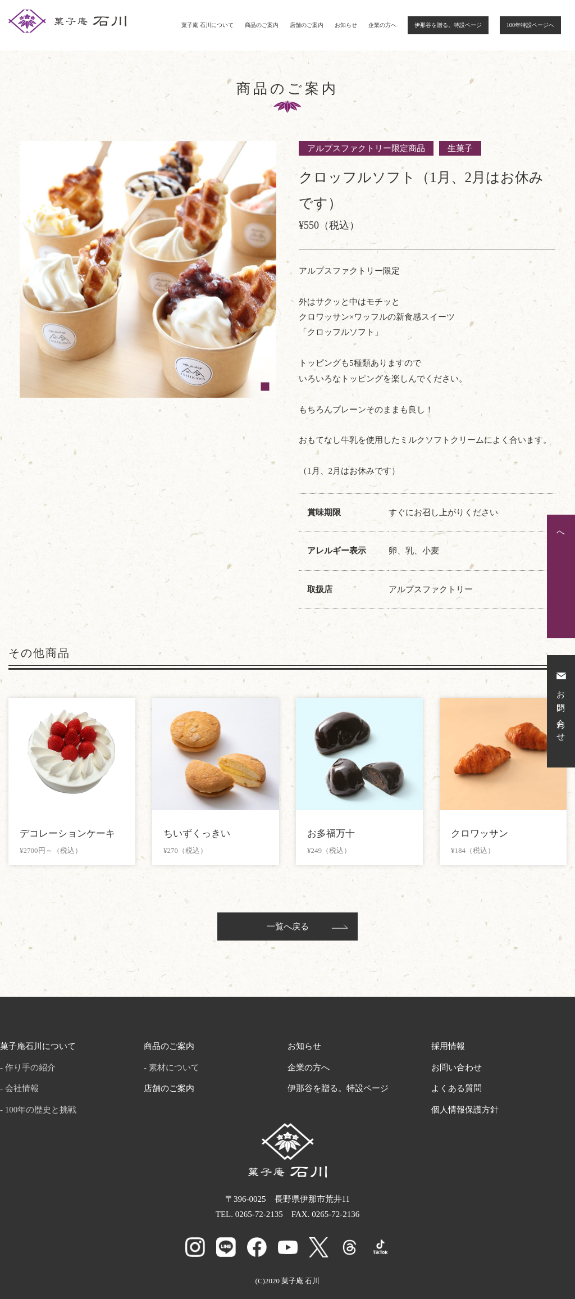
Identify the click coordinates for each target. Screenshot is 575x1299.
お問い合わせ (456, 1067)
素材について (174, 1067)
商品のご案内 (262, 25)
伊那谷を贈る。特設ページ (448, 25)
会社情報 (22, 1088)
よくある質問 (456, 1088)
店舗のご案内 (306, 25)
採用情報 (448, 1046)
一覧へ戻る (288, 926)
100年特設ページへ (530, 25)
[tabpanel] (148, 269)
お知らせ (346, 25)
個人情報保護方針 (465, 1109)
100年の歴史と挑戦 (41, 1109)
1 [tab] (265, 386)
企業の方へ (382, 25)
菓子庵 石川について (207, 25)
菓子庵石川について (38, 1046)
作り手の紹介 (30, 1067)
